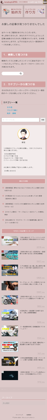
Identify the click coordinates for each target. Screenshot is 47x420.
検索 (42, 120)
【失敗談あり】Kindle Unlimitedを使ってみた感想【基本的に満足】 (23, 197)
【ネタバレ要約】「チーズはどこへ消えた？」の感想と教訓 (24, 213)
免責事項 (29, 415)
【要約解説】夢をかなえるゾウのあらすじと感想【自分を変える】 (24, 189)
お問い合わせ (10, 171)
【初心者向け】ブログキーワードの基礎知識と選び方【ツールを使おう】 (24, 221)
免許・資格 (11, 113)
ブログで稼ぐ (12, 110)
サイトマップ (19, 415)
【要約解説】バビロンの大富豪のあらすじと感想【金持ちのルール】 (24, 205)
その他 (9, 107)
